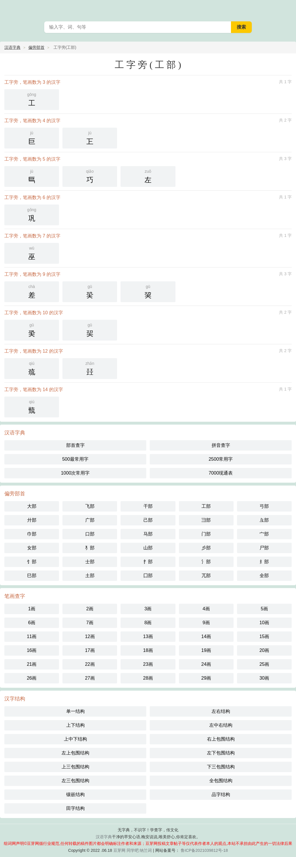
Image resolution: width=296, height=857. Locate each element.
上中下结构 (75, 739)
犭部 (90, 547)
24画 (206, 664)
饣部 (31, 561)
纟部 (264, 561)
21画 (32, 664)
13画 (148, 636)
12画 (90, 636)
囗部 (148, 575)
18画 (148, 650)
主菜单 (288, 8)
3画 (148, 608)
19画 (206, 650)
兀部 (206, 575)
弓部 (264, 506)
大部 (31, 506)
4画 (206, 608)
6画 (31, 622)
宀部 (264, 533)
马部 (148, 533)
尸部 (264, 547)
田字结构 (75, 808)
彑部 (264, 520)
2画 (89, 608)
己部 (148, 520)
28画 (148, 678)
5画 (264, 608)
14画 (206, 636)
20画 (264, 650)
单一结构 (75, 711)
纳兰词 (146, 850)
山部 (148, 547)
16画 (32, 650)
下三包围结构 (221, 766)
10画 (264, 622)
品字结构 (221, 794)
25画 (264, 664)
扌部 (148, 561)
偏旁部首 (36, 47)
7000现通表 (221, 473)
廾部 (31, 520)
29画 (206, 678)
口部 (90, 533)
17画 (90, 650)
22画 (90, 664)
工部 (206, 506)
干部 (148, 506)
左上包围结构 (75, 752)
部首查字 (75, 445)
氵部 (206, 561)
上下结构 (75, 725)
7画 (89, 622)
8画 (148, 622)
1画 (31, 608)
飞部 (90, 506)
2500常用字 (221, 459)
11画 (32, 636)
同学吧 (133, 850)
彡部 (206, 547)
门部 (206, 533)
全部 (264, 575)
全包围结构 (220, 780)
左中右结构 (220, 725)
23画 (148, 664)
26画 (32, 678)
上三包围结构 (75, 766)
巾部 (31, 533)
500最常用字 (75, 459)
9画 (206, 622)
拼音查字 (221, 445)
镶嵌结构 (75, 794)
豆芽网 (119, 850)
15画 (264, 636)
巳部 (31, 575)
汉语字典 (12, 47)
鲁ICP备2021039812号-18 (204, 850)
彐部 (206, 520)
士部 (90, 561)
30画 (264, 678)
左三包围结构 (75, 780)
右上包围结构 (221, 739)
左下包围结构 (221, 752)
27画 (90, 678)
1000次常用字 (75, 473)
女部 (31, 547)
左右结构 (221, 711)
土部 (90, 575)
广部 (90, 520)
